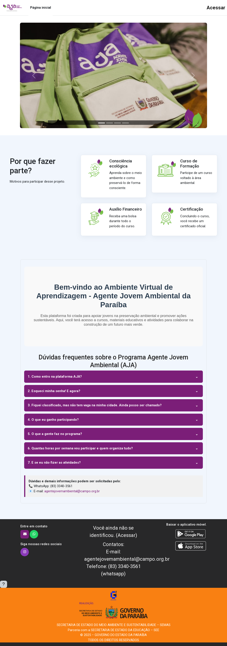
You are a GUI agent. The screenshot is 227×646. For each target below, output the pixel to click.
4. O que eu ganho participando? (53, 420)
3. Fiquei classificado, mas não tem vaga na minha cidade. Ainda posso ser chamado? (95, 405)
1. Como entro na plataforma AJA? (55, 377)
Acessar (216, 7)
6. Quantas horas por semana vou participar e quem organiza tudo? (80, 448)
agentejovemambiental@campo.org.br (72, 491)
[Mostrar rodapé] (3, 584)
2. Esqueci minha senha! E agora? (54, 391)
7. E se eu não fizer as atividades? (54, 463)
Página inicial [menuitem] (40, 8)
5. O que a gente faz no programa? (55, 434)
